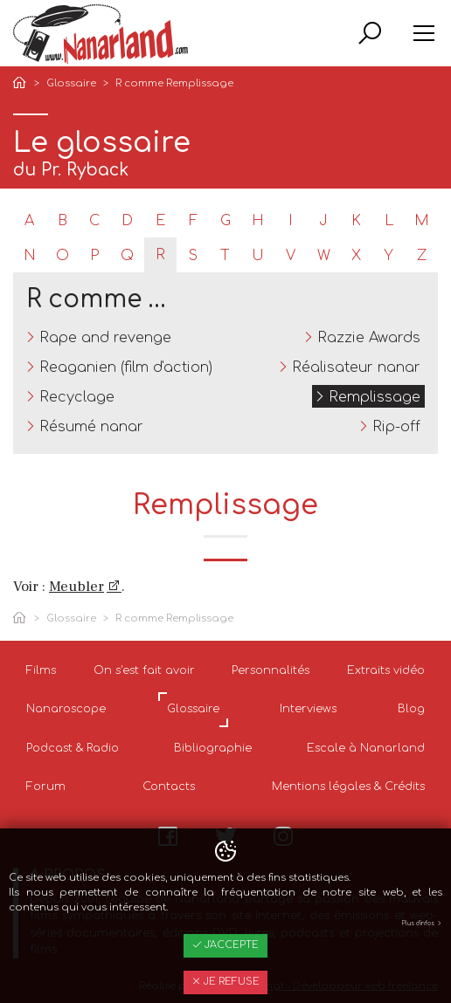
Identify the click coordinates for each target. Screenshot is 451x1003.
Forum (46, 786)
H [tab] (258, 221)
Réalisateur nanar (356, 367)
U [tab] (258, 256)
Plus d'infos (422, 923)
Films (41, 670)
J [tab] (323, 221)
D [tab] (127, 221)
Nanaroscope (66, 709)
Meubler (76, 586)
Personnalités (270, 670)
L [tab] (389, 221)
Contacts (168, 786)
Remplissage (374, 397)
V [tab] (290, 256)
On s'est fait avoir (144, 670)
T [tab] (225, 256)
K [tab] (356, 221)
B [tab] (62, 221)
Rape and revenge (105, 338)
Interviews (308, 709)
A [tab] (29, 221)
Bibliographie (213, 748)
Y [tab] (388, 256)
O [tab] (62, 256)
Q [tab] (127, 256)
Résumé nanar (91, 427)
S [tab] (193, 256)
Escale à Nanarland (366, 748)
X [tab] (356, 256)
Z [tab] (422, 256)
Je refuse (225, 981)
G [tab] (225, 221)
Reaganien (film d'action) (125, 367)
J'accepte (225, 945)
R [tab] (160, 255)
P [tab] (94, 256)
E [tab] (160, 221)
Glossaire (71, 83)
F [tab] (193, 221)
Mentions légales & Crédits (348, 786)
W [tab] (323, 256)
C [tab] (94, 221)
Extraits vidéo (386, 670)
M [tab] (421, 221)
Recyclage (76, 397)
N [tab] (30, 256)
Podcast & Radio (72, 748)
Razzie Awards (368, 338)
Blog (411, 709)
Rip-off (396, 427)
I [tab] (290, 221)
